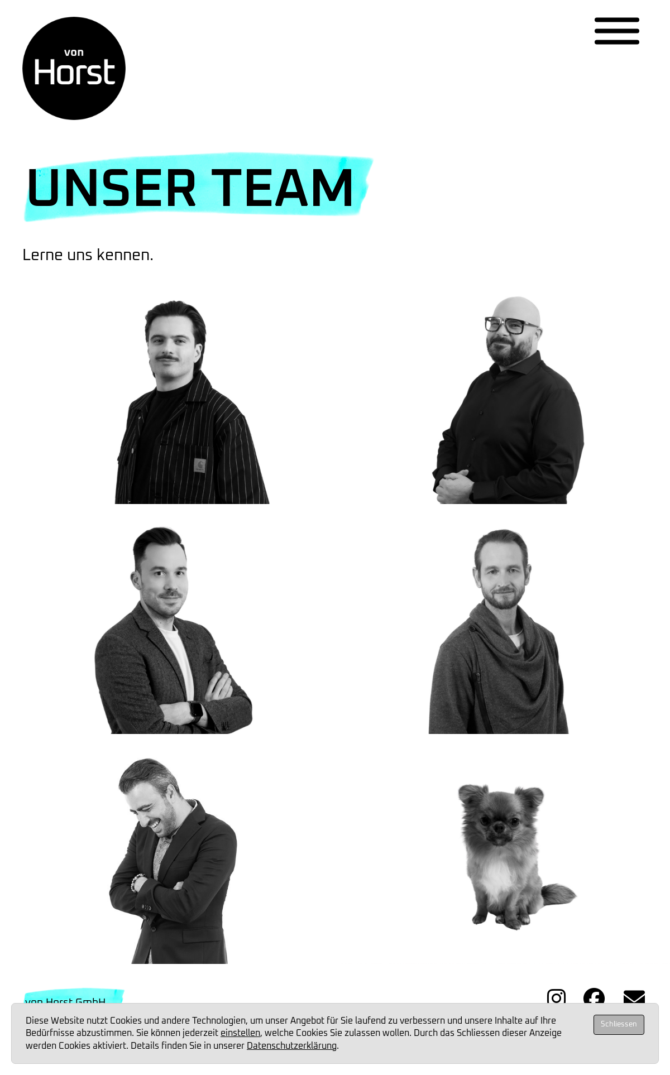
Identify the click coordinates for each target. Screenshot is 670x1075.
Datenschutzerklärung (292, 1046)
